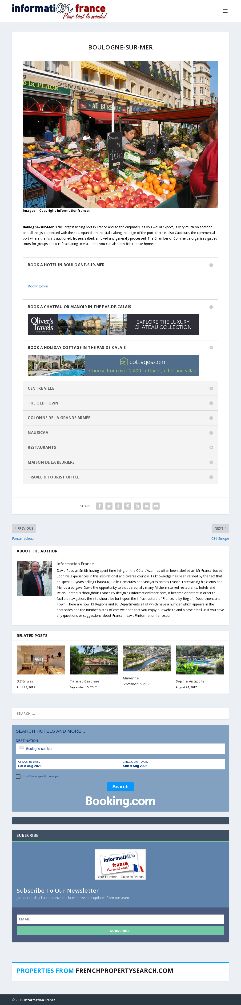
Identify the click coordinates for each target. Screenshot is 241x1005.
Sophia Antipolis (190, 681)
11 (140, 198)
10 (136, 198)
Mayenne (131, 678)
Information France (75, 563)
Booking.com (38, 285)
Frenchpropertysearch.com (124, 970)
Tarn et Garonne (84, 681)
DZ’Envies (25, 681)
